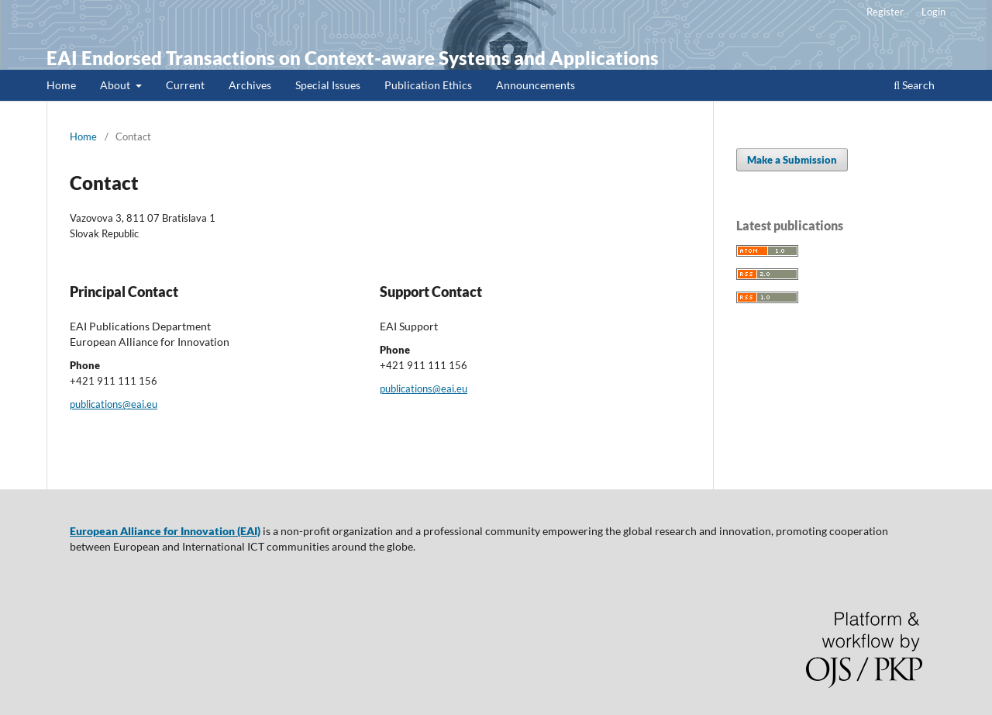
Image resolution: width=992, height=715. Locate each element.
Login (933, 11)
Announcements (535, 85)
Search (914, 85)
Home (61, 85)
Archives (250, 85)
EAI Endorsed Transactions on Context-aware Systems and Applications (352, 58)
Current (185, 85)
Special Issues (327, 85)
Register (885, 11)
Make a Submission (792, 160)
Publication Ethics (428, 85)
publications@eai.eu (113, 404)
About (116, 85)
